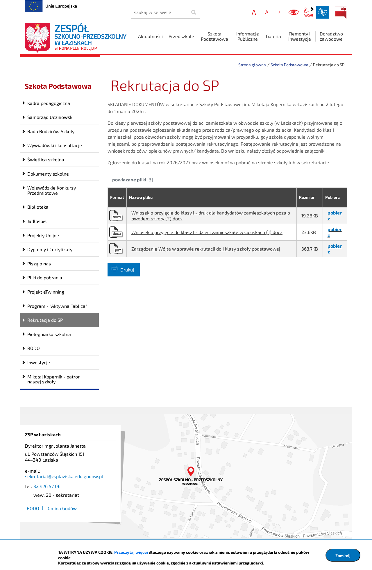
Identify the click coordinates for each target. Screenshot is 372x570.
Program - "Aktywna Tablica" (57, 306)
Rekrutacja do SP (45, 320)
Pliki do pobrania (44, 277)
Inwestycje (38, 362)
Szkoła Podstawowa (289, 64)
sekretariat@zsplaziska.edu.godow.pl (64, 476)
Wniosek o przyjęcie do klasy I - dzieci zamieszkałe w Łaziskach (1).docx (206, 232)
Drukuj (127, 269)
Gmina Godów (62, 508)
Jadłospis (36, 221)
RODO (33, 348)
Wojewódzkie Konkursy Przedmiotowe (51, 190)
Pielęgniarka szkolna (49, 334)
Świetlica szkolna (45, 159)
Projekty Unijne (43, 235)
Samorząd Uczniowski (50, 117)
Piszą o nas (39, 263)
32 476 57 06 (46, 486)
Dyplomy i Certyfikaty (49, 249)
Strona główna (252, 64)
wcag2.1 (308, 12)
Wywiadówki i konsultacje (54, 145)
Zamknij (342, 555)
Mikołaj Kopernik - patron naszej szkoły (54, 379)
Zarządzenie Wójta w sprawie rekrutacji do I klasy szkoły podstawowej (205, 248)
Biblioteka (38, 207)
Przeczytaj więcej (131, 552)
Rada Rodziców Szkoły (50, 131)
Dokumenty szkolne (48, 173)
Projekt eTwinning (45, 291)
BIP (341, 12)
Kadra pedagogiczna (48, 103)
